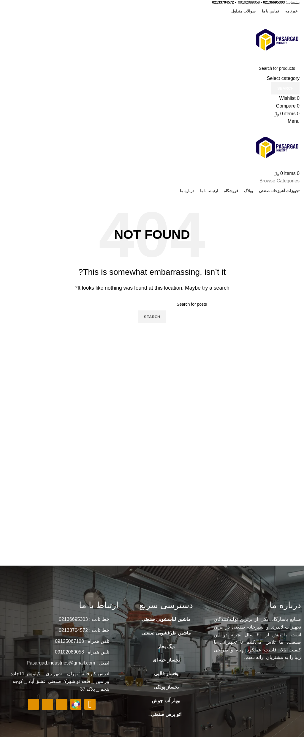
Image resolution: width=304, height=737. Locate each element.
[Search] (152, 68)
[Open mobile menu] (294, 121)
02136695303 (274, 2)
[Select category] (152, 78)
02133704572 (223, 2)
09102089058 (249, 2)
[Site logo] (277, 39)
